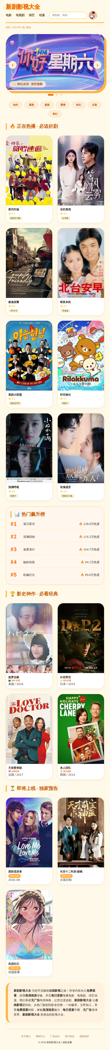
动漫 (42, 15)
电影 (9, 15)
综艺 (32, 15)
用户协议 (69, 1036)
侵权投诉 (84, 1036)
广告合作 (55, 1036)
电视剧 (20, 15)
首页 (8, 27)
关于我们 (25, 1036)
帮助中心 (40, 1036)
